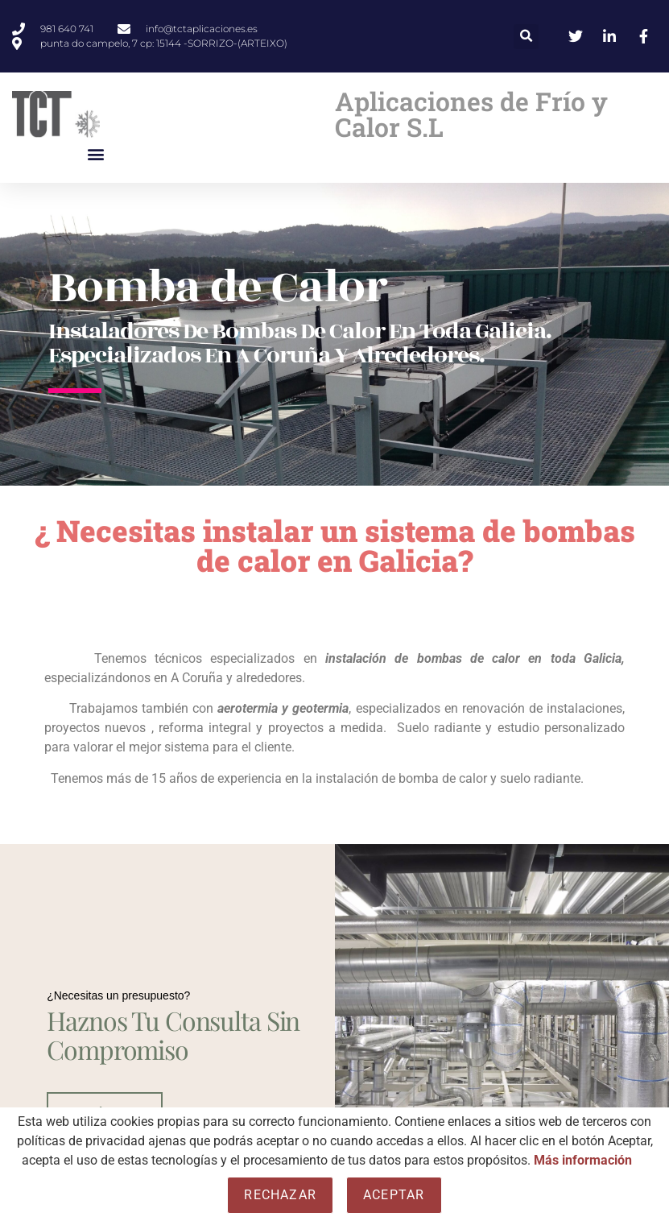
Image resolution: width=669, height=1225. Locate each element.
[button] (526, 36)
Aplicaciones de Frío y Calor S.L (471, 114)
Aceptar (393, 1194)
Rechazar (280, 1194)
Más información (583, 1160)
